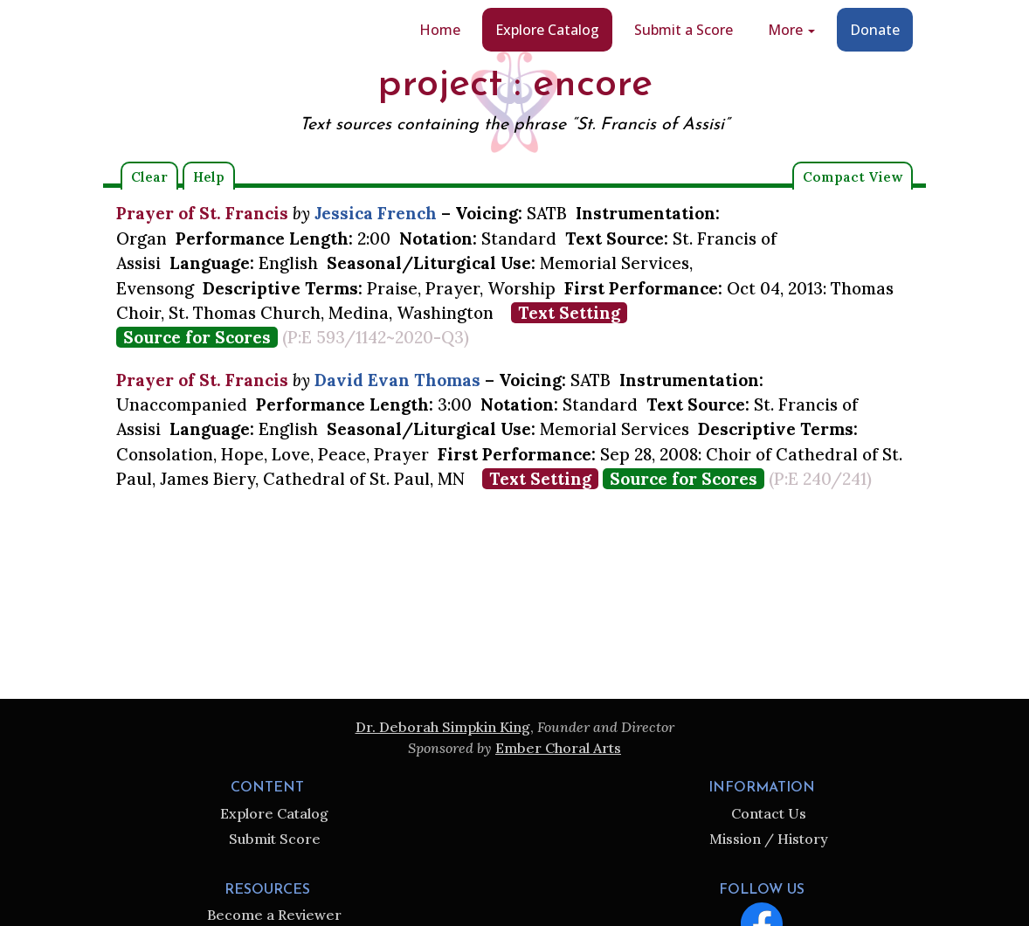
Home (439, 29)
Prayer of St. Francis (202, 213)
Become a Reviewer (274, 914)
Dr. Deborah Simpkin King (443, 727)
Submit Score (275, 838)
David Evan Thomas (397, 380)
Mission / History (768, 838)
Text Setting (569, 312)
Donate (875, 29)
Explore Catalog (547, 29)
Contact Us (768, 813)
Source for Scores (197, 337)
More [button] (791, 29)
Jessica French (375, 213)
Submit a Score (683, 29)
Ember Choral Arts (558, 748)
